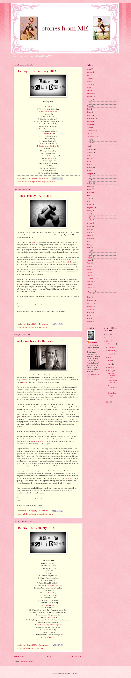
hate (88, 158)
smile (32, 648)
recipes (89, 260)
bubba (89, 87)
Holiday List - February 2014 (36, 71)
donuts (89, 112)
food (88, 140)
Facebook (90, 124)
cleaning (89, 100)
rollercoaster (91, 269)
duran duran (90, 118)
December (111, 344)
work (42, 648)
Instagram (90, 174)
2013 (108, 402)
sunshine (89, 288)
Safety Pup (47, 134)
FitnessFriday (91, 137)
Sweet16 (89, 294)
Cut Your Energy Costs (50, 585)
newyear (89, 223)
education (90, 121)
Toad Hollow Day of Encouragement (49, 625)
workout (45, 327)
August (110, 354)
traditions (52, 182)
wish (88, 315)
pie (88, 241)
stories (89, 285)
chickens (89, 97)
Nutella (49, 116)
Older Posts (77, 656)
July (109, 357)
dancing (89, 106)
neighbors (90, 217)
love (88, 195)
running (89, 272)
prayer (89, 254)
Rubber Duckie (48, 593)
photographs (91, 238)
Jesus (88, 180)
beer (88, 75)
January (110, 371)
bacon (89, 69)
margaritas (45, 182)
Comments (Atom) (28, 661)
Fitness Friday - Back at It (34, 195)
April (110, 364)
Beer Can (45, 620)
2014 (108, 341)
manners (89, 204)
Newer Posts (19, 656)
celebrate (90, 93)
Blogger (75, 673)
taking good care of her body (40, 441)
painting (89, 229)
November (111, 347)
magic (89, 201)
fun (28, 182)
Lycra (18, 417)
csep (88, 103)
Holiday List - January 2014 (36, 528)
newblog (89, 220)
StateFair (90, 282)
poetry (89, 251)
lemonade (90, 192)
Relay (89, 263)
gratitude (90, 152)
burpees (19, 284)
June (109, 361)
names (89, 214)
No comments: (44, 178)
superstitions (91, 291)
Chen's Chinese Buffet (65, 262)
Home (48, 656)
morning (89, 211)
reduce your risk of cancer (65, 478)
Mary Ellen (93, 342)
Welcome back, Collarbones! (36, 341)
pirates (89, 248)
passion (89, 232)
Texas (89, 297)
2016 (108, 334)
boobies (89, 81)
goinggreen (90, 149)
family (89, 127)
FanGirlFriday (91, 131)
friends (24, 182)
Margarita (51, 158)
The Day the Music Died (49, 111)
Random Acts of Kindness (48, 146)
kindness (38, 182)
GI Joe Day (49, 107)
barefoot (89, 72)
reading (89, 257)
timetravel (90, 303)
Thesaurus (48, 605)
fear (88, 134)
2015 (108, 338)
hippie (89, 164)
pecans (89, 235)
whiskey (89, 312)
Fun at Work (48, 637)
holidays (32, 182)
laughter (89, 186)
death (88, 109)
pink (88, 244)
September (111, 351)
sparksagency (91, 278)
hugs (88, 171)
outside (89, 226)
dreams (89, 115)
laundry (89, 189)
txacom (89, 309)
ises (88, 177)
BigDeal (24, 327)
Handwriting (51, 617)
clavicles (25, 382)
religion (89, 266)
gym (33, 242)
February (111, 367)
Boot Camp (47, 431)
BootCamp (30, 327)
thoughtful (90, 300)
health (40, 327)
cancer (89, 90)
